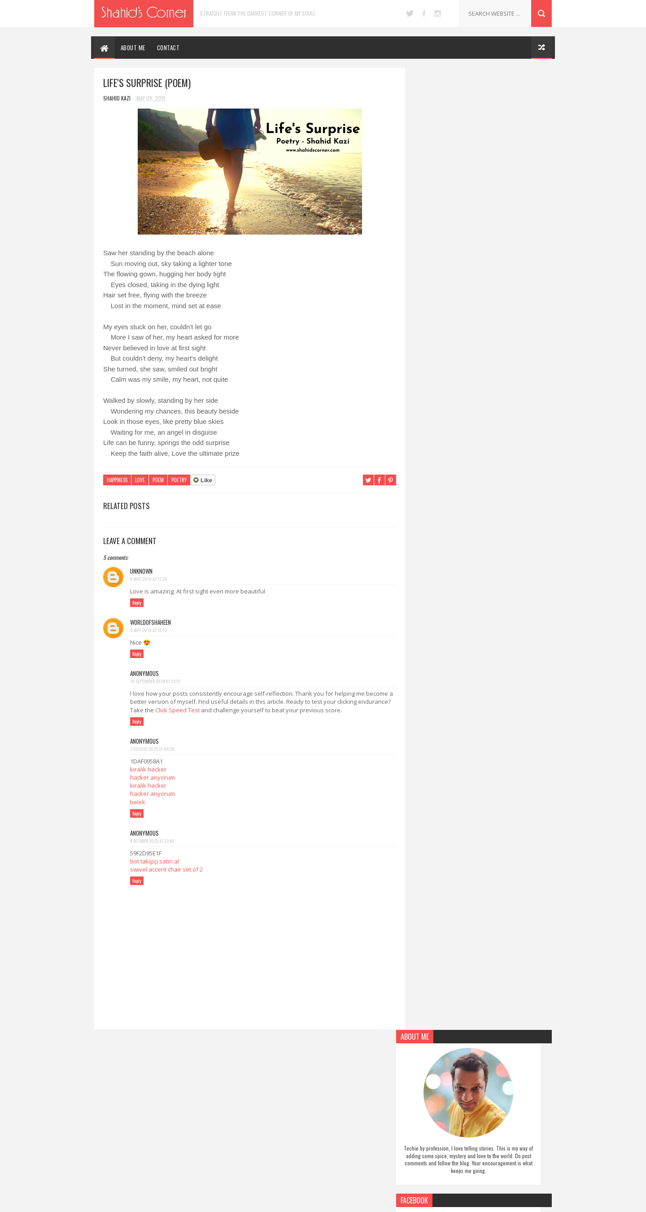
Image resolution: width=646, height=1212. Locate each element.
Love (140, 480)
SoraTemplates (313, 1200)
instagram (438, 13)
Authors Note (272, 1072)
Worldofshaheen (150, 622)
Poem (158, 480)
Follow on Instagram (482, 398)
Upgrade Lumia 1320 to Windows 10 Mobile (495, 1078)
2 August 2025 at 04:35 (152, 749)
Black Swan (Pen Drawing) (484, 1150)
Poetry (179, 480)
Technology (270, 1171)
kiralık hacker (148, 769)
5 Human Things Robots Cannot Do (496, 1111)
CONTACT (168, 47)
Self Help (266, 1129)
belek (137, 802)
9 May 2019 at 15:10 (148, 630)
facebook (424, 13)
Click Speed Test (211, 710)
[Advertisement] (480, 728)
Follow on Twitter (482, 334)
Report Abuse (424, 530)
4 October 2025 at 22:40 (152, 840)
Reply (136, 602)
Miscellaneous (272, 1100)
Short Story (271, 1143)
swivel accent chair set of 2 (166, 869)
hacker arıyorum (152, 777)
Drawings (267, 1086)
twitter (410, 13)
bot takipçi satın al (154, 861)
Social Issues (270, 1156)
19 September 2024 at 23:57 (155, 681)
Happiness (117, 480)
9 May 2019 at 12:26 (148, 578)
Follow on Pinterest (482, 377)
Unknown (141, 571)
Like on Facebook (482, 355)
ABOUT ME (133, 47)
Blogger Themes (364, 1200)
